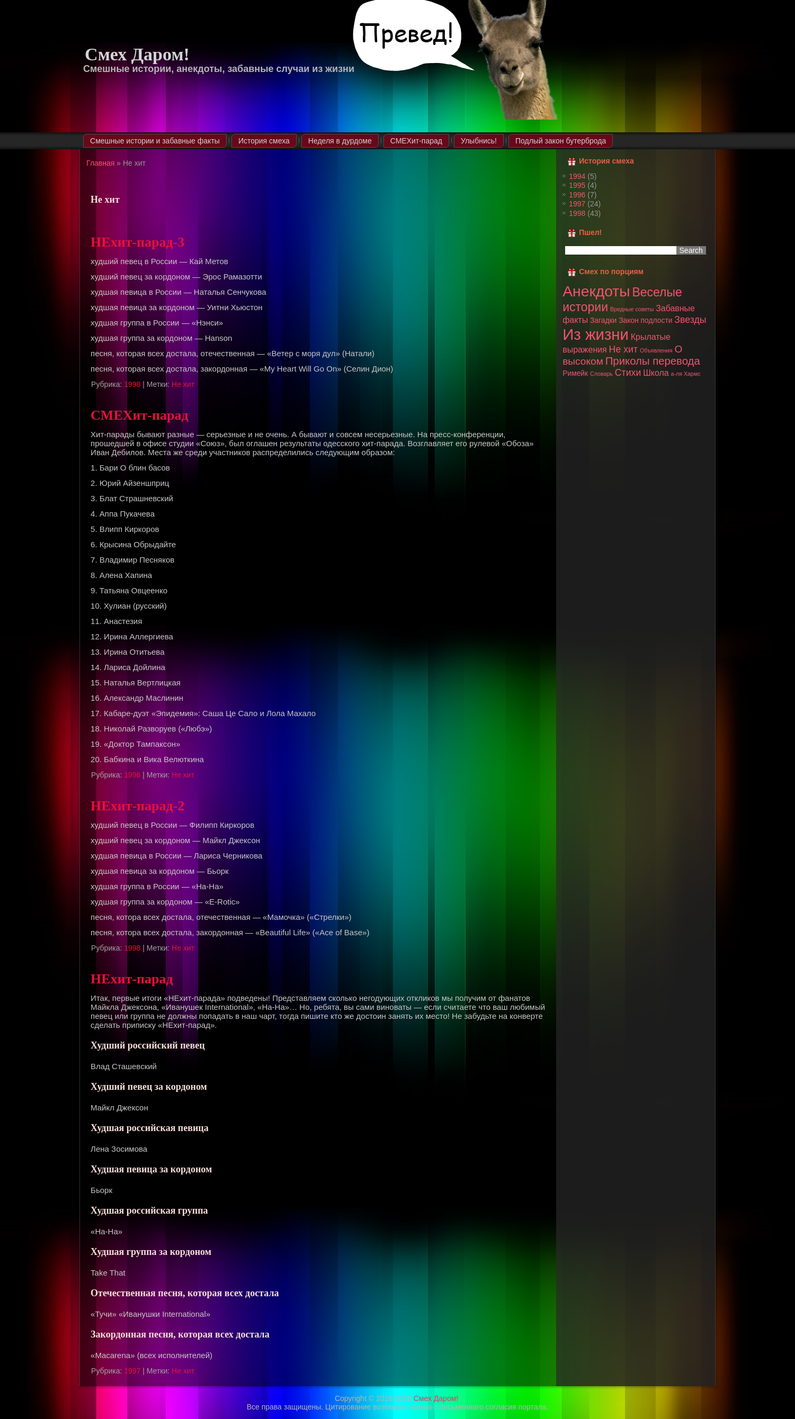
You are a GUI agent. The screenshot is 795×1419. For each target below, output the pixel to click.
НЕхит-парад (132, 979)
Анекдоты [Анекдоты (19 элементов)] (596, 291)
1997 (132, 1371)
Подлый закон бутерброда (560, 141)
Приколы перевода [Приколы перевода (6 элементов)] (652, 361)
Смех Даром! (137, 54)
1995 (577, 185)
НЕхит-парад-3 (137, 242)
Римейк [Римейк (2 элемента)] (575, 373)
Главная (100, 163)
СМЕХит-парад (416, 141)
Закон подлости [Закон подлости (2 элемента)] (645, 320)
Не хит (183, 384)
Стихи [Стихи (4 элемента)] (628, 372)
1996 (132, 775)
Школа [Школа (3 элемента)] (655, 372)
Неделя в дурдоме (340, 141)
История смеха (264, 141)
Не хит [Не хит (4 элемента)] (623, 349)
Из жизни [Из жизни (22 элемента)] (595, 334)
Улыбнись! (479, 141)
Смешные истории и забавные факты (155, 141)
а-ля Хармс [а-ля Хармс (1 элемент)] (686, 373)
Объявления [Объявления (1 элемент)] (656, 350)
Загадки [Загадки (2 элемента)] (603, 320)
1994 (577, 176)
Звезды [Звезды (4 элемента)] (690, 319)
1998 (132, 384)
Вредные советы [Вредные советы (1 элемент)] (632, 309)
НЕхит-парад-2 (137, 806)
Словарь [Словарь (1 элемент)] (601, 373)
